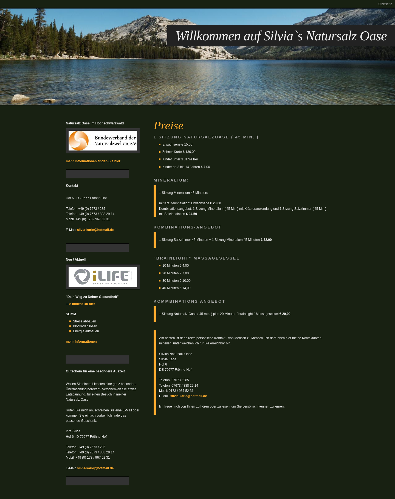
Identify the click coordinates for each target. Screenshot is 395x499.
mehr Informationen (81, 342)
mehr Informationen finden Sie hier (93, 161)
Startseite (385, 4)
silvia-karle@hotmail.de (95, 230)
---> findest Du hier (80, 304)
